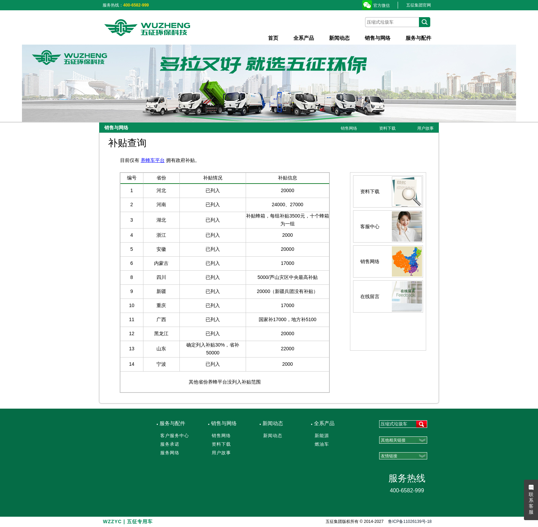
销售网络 (349, 128)
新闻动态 (339, 38)
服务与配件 (418, 38)
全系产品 (303, 38)
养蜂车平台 (153, 160)
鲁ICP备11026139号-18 (410, 521)
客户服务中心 (174, 435)
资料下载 (387, 128)
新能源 (322, 435)
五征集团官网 (418, 5)
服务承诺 (169, 444)
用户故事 (425, 128)
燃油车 (322, 444)
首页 (273, 38)
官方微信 (381, 5)
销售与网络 (377, 38)
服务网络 (169, 452)
